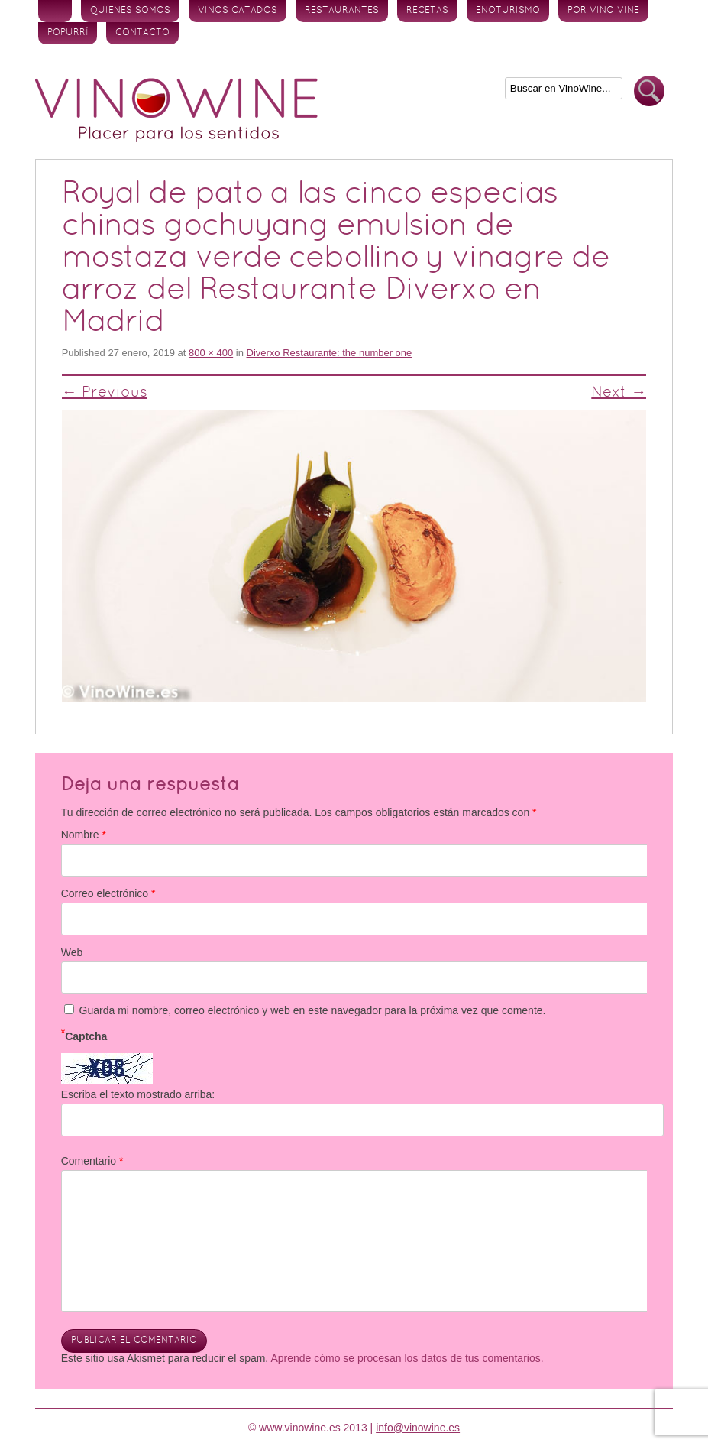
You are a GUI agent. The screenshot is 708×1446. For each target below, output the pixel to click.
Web (72, 952)
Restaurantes (342, 11)
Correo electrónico (108, 893)
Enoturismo (508, 11)
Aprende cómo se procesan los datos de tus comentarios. (406, 1358)
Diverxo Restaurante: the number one (329, 352)
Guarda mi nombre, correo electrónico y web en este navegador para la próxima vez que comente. (312, 1010)
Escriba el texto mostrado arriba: (138, 1094)
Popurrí (67, 33)
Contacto (142, 33)
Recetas (427, 11)
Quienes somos (130, 11)
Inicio (55, 11)
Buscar (649, 91)
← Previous (104, 393)
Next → (618, 393)
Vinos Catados (237, 11)
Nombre (83, 834)
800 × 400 (211, 352)
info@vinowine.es (418, 1428)
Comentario (92, 1161)
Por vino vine (603, 11)
